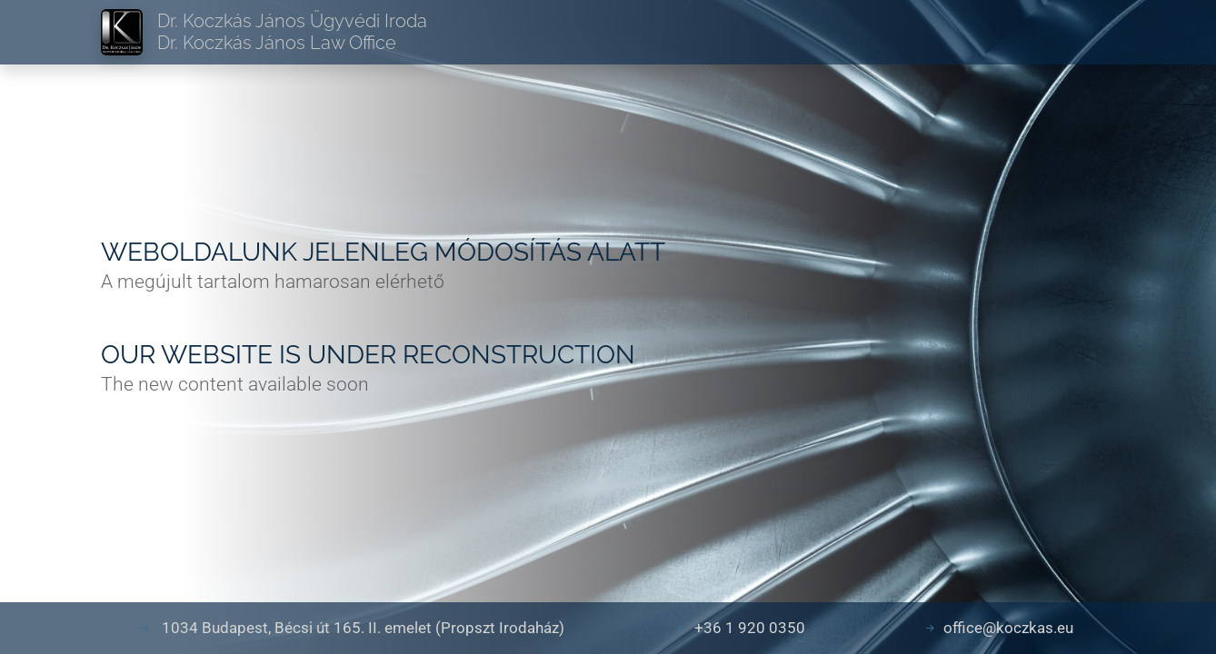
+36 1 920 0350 (749, 628)
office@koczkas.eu (1008, 628)
